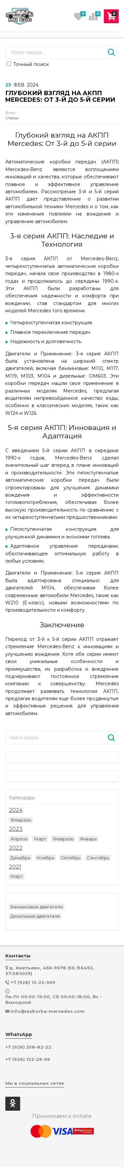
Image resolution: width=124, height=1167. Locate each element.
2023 (15, 829)
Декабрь (20, 857)
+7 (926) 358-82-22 (28, 1047)
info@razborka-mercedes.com (48, 1011)
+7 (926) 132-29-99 (27, 1059)
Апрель (19, 838)
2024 (15, 810)
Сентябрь (98, 857)
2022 (15, 848)
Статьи (12, 115)
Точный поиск (28, 64)
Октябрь (70, 857)
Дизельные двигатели (35, 916)
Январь (88, 838)
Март (40, 838)
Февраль (21, 820)
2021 (15, 867)
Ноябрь (45, 857)
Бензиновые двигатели (37, 906)
